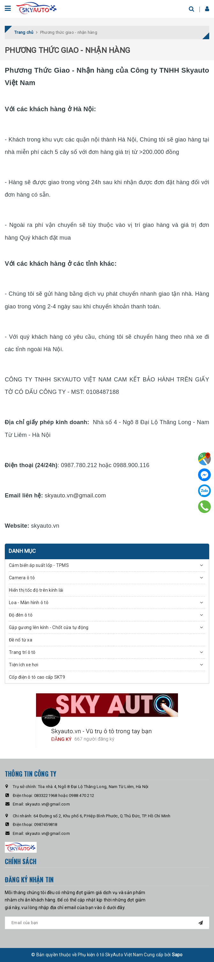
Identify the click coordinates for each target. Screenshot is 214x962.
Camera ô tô (22, 577)
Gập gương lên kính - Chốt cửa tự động (48, 627)
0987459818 (45, 824)
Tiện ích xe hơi (23, 664)
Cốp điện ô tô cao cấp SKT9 (37, 677)
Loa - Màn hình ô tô (28, 602)
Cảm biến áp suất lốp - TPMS (39, 565)
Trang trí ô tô (22, 652)
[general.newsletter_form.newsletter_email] (107, 922)
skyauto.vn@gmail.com (75, 495)
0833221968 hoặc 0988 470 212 (64, 795)
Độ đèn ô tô (21, 615)
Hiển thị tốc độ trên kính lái (36, 590)
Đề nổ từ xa (20, 639)
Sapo (177, 954)
